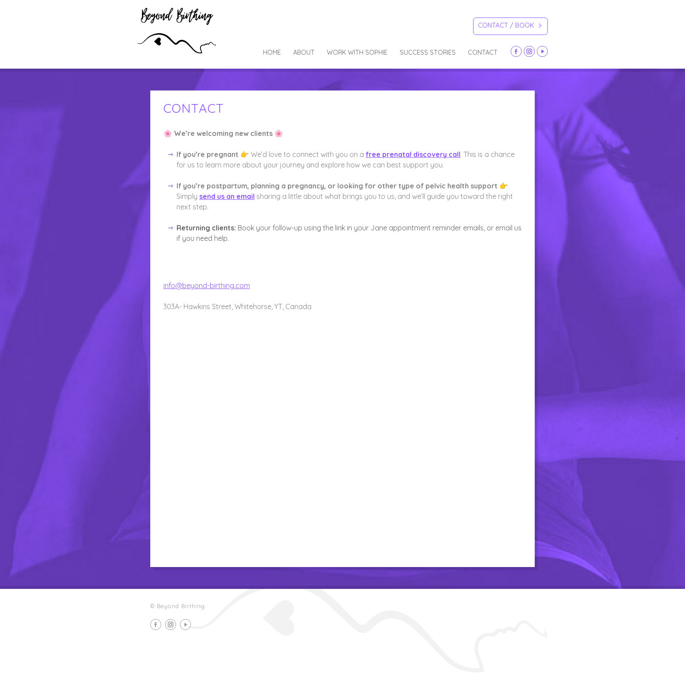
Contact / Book (509, 26)
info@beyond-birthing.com (206, 285)
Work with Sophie (357, 52)
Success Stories (428, 52)
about (304, 52)
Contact (483, 52)
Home (272, 52)
